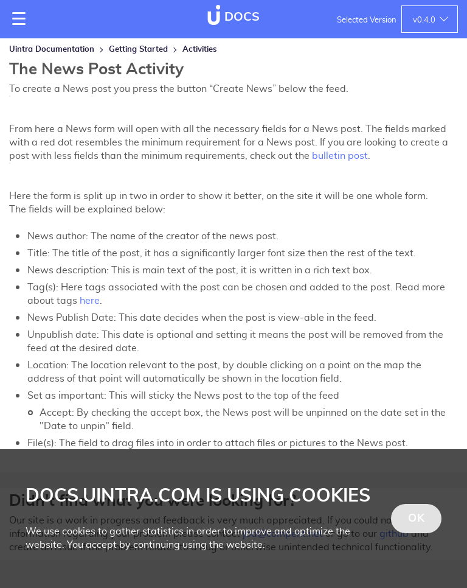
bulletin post (340, 156)
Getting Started (138, 50)
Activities (199, 50)
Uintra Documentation (51, 50)
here (90, 301)
